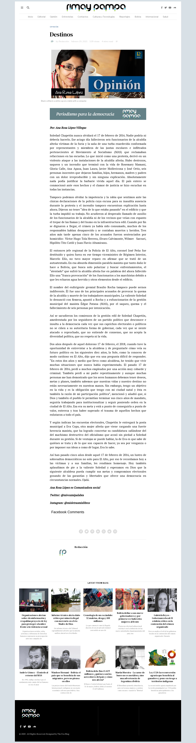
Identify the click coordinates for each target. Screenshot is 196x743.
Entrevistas (67, 16)
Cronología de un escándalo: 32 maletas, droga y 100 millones (98, 618)
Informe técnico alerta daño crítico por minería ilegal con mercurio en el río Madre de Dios (66, 619)
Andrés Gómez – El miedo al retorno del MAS (33, 674)
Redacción (64, 41)
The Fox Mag (63, 734)
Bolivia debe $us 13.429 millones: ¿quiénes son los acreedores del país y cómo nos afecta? (98, 675)
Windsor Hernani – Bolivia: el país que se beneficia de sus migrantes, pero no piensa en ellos (65, 677)
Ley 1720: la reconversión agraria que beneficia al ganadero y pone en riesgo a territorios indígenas (162, 677)
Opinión (53, 16)
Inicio (30, 16)
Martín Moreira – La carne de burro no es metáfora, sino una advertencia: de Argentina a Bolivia (130, 677)
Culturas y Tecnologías (104, 16)
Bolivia (138, 16)
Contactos (83, 16)
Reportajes (124, 16)
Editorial (41, 16)
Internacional (152, 16)
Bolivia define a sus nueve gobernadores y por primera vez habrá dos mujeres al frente (130, 617)
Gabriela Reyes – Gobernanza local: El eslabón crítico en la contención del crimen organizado (162, 621)
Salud (165, 16)
